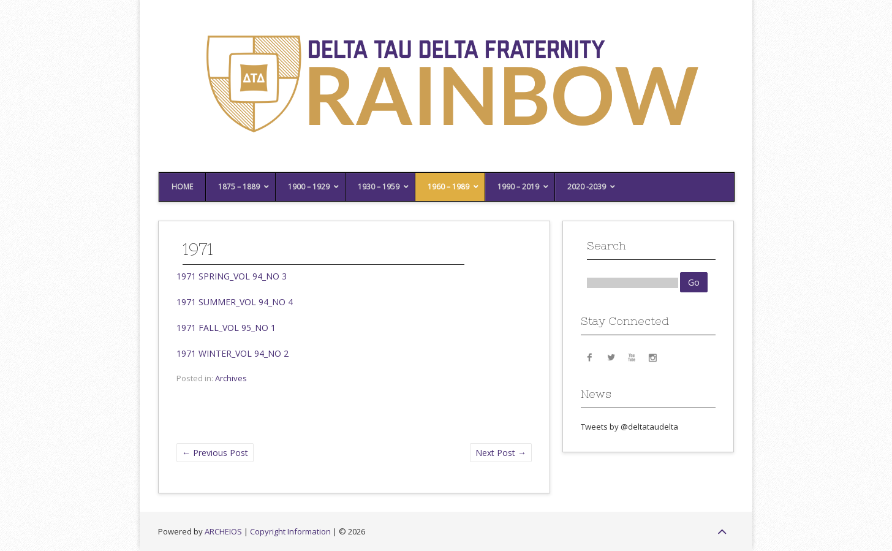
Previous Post (215, 452)
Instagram (652, 357)
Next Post (500, 452)
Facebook (590, 357)
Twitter (611, 357)
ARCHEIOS (223, 531)
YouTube (631, 357)
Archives (231, 378)
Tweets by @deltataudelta (629, 426)
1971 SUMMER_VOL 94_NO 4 (234, 302)
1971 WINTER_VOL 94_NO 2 (232, 353)
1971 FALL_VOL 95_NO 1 (226, 327)
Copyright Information (290, 531)
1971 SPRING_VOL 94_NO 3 (231, 276)
